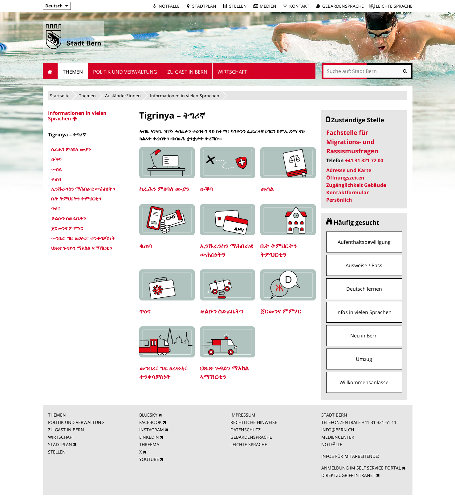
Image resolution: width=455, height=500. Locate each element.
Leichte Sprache (394, 6)
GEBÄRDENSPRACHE (251, 437)
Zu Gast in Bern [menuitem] (187, 71)
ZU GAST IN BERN (66, 430)
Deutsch (54, 6)
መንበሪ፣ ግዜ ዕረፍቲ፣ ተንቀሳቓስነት (163, 372)
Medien (268, 6)
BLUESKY (148, 415)
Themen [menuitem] (73, 71)
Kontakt (299, 6)
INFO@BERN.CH (337, 430)
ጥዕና (144, 311)
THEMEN (57, 415)
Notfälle (169, 6)
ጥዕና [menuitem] (55, 208)
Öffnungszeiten (345, 177)
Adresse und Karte (348, 170)
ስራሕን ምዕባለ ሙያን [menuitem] (71, 149)
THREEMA (149, 444)
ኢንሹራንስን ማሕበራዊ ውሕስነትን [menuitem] (83, 189)
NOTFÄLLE (331, 444)
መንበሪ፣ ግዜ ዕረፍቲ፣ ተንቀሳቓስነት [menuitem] (83, 238)
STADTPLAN (60, 444)
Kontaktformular (347, 192)
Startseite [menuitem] (50, 71)
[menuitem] (91, 115)
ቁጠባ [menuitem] (56, 179)
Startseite (60, 96)
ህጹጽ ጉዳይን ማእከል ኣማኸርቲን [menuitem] (81, 248)
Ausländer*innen (123, 96)
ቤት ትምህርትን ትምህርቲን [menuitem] (76, 198)
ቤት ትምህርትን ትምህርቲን (278, 250)
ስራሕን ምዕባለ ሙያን (164, 189)
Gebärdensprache (343, 6)
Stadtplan (204, 6)
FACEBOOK (150, 422)
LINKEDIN (149, 437)
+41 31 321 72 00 (364, 160)
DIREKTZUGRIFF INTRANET (348, 475)
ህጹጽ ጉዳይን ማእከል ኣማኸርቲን (224, 372)
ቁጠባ (145, 246)
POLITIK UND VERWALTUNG (76, 422)
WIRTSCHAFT (61, 437)
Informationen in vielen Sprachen (184, 96)
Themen (87, 96)
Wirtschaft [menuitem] (232, 71)
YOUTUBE (149, 459)
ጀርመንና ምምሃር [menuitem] (67, 228)
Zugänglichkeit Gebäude (356, 185)
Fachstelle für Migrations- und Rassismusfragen (352, 141)
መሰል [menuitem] (56, 169)
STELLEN (57, 452)
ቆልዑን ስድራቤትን (221, 311)
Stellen (238, 6)
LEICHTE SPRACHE (248, 444)
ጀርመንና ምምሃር (280, 311)
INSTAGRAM (151, 430)
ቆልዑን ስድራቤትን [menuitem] (68, 218)
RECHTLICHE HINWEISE (253, 422)
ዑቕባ (206, 189)
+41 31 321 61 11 (379, 422)
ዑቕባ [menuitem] (56, 159)
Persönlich (339, 199)
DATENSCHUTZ (245, 430)
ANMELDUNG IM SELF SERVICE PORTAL (361, 468)
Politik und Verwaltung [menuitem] (125, 71)
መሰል (267, 189)
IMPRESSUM (242, 415)
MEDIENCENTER (337, 437)
